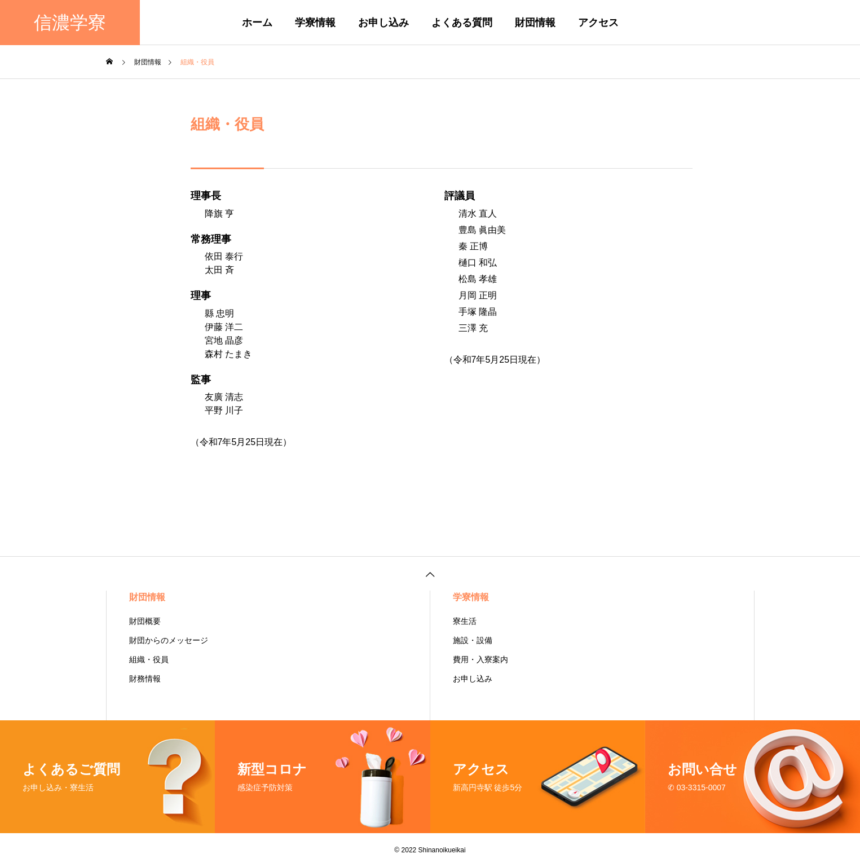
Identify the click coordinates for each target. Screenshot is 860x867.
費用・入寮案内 (480, 659)
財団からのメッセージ (168, 640)
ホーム (257, 22)
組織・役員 (149, 659)
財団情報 (535, 22)
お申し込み (383, 22)
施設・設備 (472, 640)
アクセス (598, 22)
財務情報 (145, 678)
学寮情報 (315, 22)
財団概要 (145, 621)
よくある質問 (461, 22)
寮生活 (465, 621)
